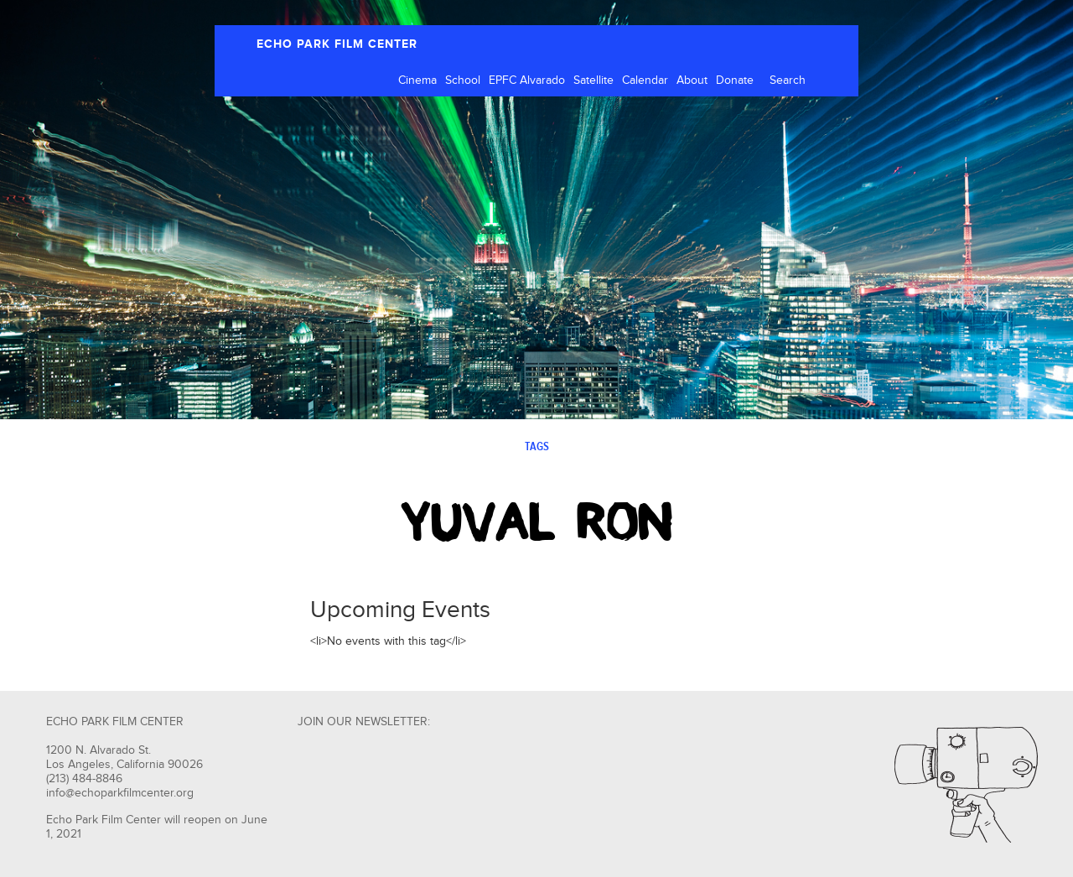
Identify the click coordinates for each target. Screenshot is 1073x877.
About (692, 80)
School (462, 80)
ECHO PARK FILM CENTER (337, 44)
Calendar (645, 80)
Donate (735, 80)
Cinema (417, 80)
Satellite (593, 80)
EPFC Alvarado (527, 80)
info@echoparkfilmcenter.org (120, 793)
